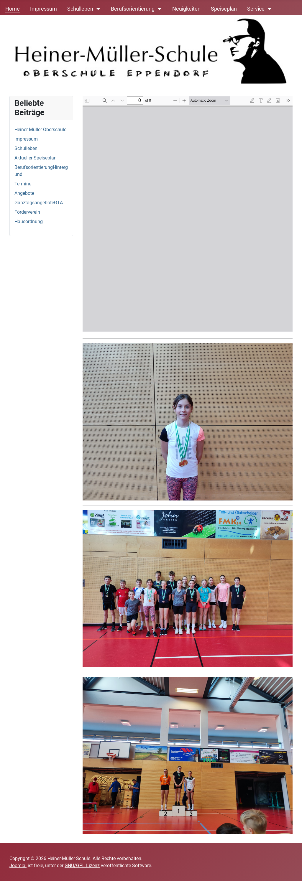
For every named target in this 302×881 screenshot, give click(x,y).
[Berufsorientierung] (158, 9)
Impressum (43, 9)
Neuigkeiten (186, 9)
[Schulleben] (97, 9)
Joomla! (18, 865)
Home (12, 9)
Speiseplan (224, 9)
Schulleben (80, 9)
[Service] (268, 9)
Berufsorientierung (133, 9)
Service (256, 9)
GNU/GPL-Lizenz (82, 865)
